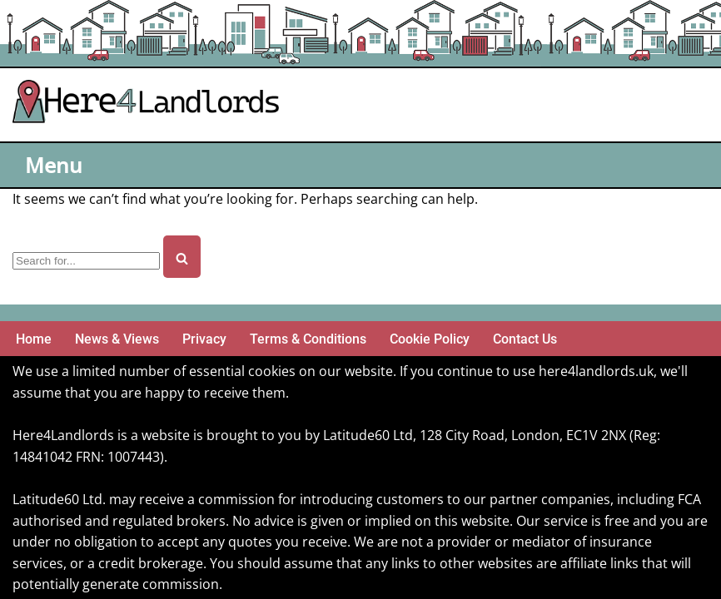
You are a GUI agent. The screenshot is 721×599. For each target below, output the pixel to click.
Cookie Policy (430, 339)
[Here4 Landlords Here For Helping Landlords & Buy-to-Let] (149, 105)
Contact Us (525, 339)
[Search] (86, 261)
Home (34, 339)
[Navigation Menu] (55, 165)
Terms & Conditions (308, 339)
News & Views (117, 339)
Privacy (204, 339)
